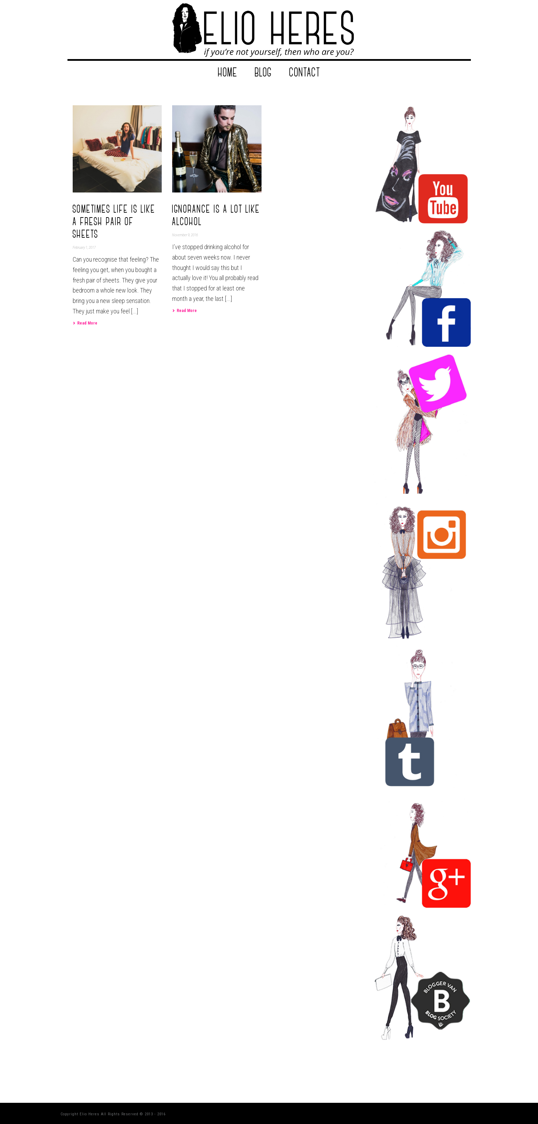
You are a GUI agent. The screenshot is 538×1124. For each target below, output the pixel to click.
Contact (304, 72)
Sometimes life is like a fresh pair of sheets (114, 221)
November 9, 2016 (185, 235)
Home (228, 72)
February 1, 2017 (84, 247)
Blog (263, 72)
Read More (85, 323)
